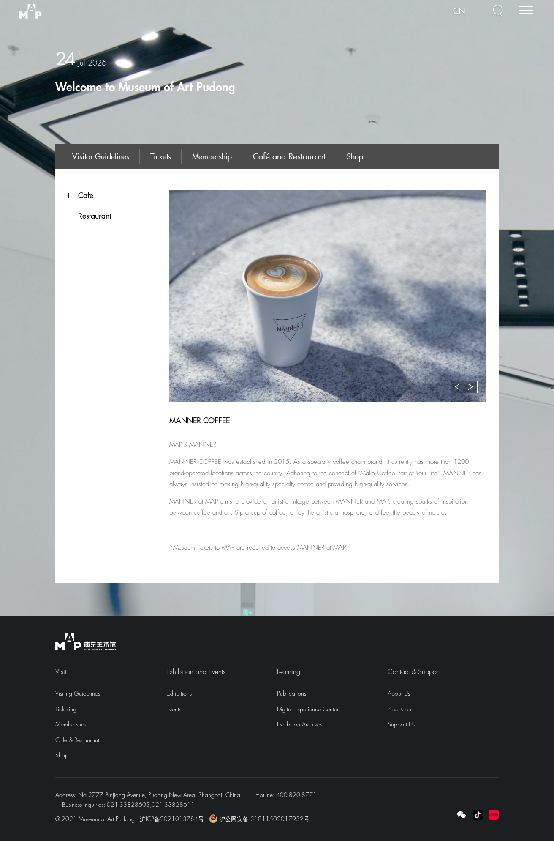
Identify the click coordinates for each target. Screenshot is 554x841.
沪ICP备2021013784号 (172, 819)
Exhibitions (179, 693)
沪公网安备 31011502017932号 (259, 819)
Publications (291, 693)
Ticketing (65, 709)
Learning (288, 671)
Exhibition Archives (299, 724)
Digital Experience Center (308, 709)
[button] (457, 387)
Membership (212, 156)
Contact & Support (414, 671)
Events (173, 709)
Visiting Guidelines (77, 693)
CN (463, 13)
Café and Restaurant (289, 156)
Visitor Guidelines (100, 156)
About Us (399, 693)
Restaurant (94, 216)
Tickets (160, 156)
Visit (60, 671)
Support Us (401, 724)
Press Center (402, 709)
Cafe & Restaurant (77, 740)
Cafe (85, 195)
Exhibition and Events (195, 671)
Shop (355, 156)
